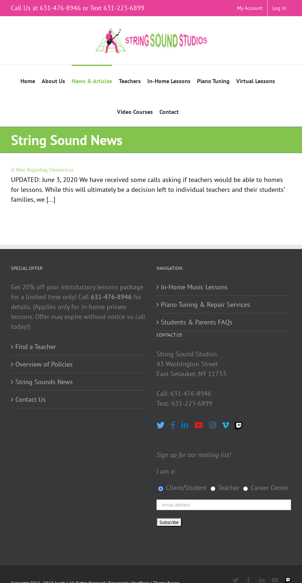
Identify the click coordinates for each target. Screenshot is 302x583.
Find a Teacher (35, 346)
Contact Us (30, 399)
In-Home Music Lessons (194, 287)
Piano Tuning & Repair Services (205, 304)
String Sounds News (44, 382)
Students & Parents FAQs (197, 322)
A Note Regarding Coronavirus (42, 169)
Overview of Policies (44, 364)
